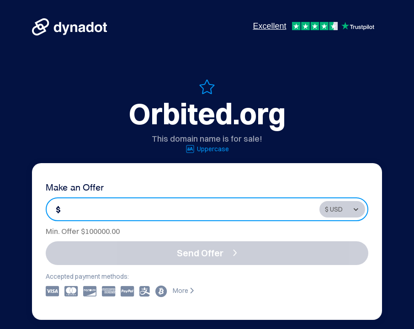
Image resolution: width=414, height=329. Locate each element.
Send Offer (207, 253)
